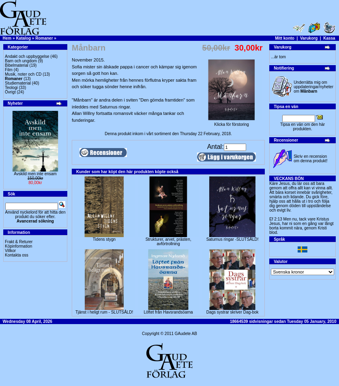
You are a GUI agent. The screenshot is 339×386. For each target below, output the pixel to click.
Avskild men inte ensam (35, 174)
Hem (7, 38)
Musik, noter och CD (23, 74)
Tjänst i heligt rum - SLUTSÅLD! (104, 312)
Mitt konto (284, 38)
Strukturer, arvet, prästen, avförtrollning (168, 241)
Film (9, 70)
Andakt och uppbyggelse (27, 56)
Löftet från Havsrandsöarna (168, 312)
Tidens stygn (104, 239)
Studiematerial (18, 83)
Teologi (11, 87)
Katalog (23, 38)
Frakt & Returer (18, 242)
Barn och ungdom (21, 61)
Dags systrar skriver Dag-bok (232, 312)
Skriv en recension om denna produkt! (310, 158)
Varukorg (309, 38)
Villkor (10, 250)
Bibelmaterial (16, 65)
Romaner (44, 38)
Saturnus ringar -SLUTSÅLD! (232, 239)
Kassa (329, 38)
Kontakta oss (16, 255)
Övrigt (10, 92)
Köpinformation (18, 246)
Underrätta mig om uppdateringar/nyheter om (313, 86)
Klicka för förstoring (231, 123)
